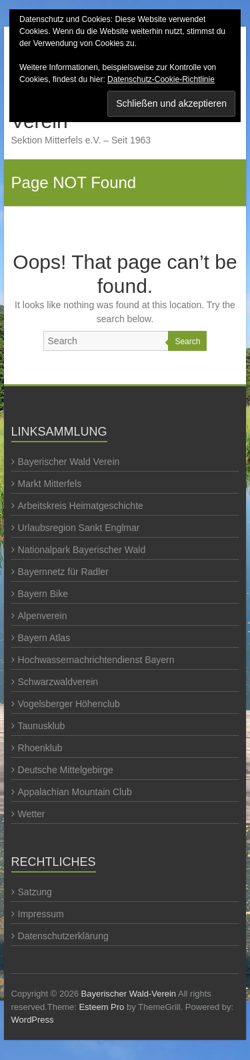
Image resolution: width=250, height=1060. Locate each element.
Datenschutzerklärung (63, 936)
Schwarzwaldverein (58, 681)
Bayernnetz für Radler (63, 571)
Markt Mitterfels (50, 483)
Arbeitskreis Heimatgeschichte (80, 505)
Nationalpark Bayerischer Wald (82, 549)
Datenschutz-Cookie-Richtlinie (161, 79)
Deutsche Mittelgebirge (65, 769)
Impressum (41, 914)
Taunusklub (41, 725)
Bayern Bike (43, 593)
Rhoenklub (40, 747)
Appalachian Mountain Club (75, 791)
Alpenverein (42, 615)
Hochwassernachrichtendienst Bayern (96, 659)
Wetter (31, 814)
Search (187, 341)
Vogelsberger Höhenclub (69, 703)
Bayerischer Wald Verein (69, 461)
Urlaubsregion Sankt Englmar (79, 527)
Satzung (35, 892)
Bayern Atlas (44, 637)
